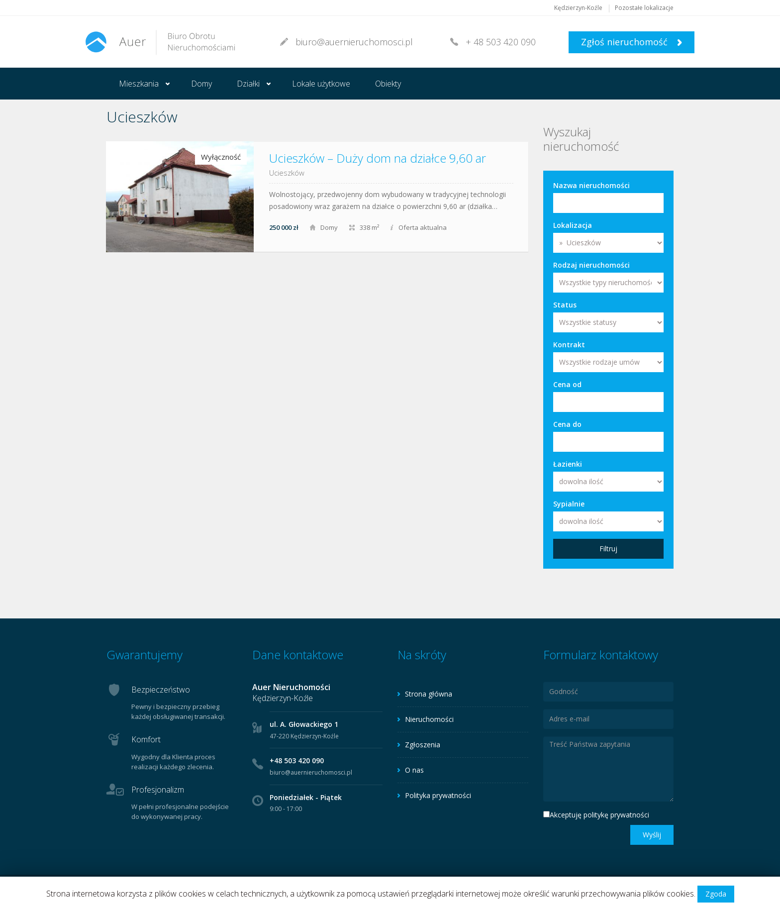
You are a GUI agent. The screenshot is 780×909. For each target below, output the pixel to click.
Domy (201, 83)
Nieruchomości (429, 719)
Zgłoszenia (422, 744)
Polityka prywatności (438, 795)
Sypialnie (569, 503)
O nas (414, 770)
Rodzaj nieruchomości (591, 265)
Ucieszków (286, 173)
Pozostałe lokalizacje (644, 7)
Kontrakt (569, 344)
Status (565, 304)
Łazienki (567, 464)
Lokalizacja (572, 225)
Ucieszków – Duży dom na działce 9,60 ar (377, 158)
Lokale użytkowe (321, 83)
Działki (248, 83)
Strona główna (428, 694)
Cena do (567, 424)
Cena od (567, 384)
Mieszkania (139, 83)
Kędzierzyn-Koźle (578, 7)
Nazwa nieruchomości (591, 185)
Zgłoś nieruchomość (631, 42)
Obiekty (388, 83)
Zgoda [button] (715, 894)
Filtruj (608, 548)
